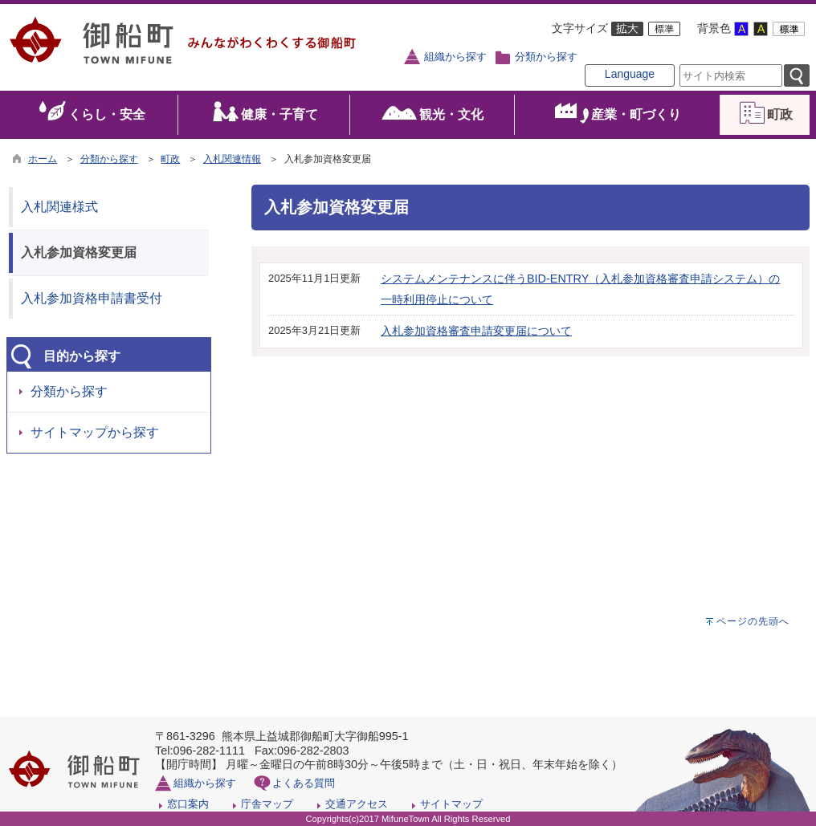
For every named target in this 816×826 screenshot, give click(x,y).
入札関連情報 (232, 159)
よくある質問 (303, 783)
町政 (170, 159)
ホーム (42, 159)
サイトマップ (451, 804)
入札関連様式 (59, 207)
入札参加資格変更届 (79, 252)
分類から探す (546, 57)
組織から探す (455, 57)
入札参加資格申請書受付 (91, 298)
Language (630, 73)
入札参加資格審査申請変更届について (476, 330)
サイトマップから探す (95, 432)
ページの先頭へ (752, 621)
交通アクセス (356, 804)
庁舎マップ (267, 804)
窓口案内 (188, 804)
